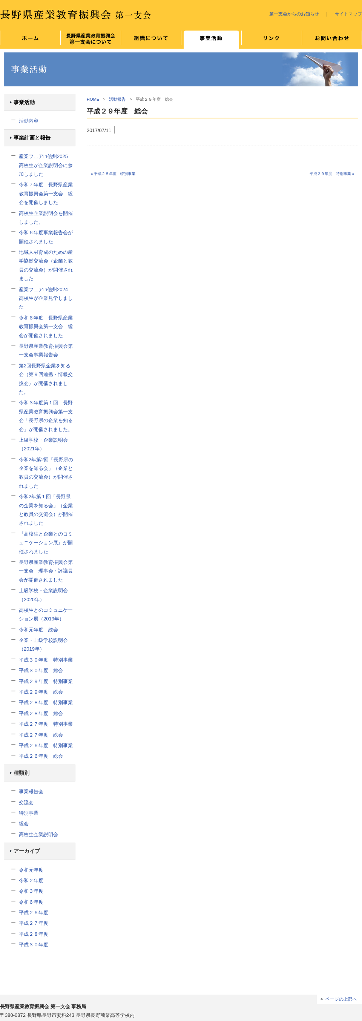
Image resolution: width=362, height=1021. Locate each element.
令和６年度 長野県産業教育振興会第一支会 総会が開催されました (46, 326)
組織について (151, 40)
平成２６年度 (33, 912)
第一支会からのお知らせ (294, 13)
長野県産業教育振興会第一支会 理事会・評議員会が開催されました (46, 571)
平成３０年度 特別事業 (46, 660)
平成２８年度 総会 (41, 713)
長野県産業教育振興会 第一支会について (90, 40)
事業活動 (24, 102)
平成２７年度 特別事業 (46, 724)
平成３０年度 (33, 944)
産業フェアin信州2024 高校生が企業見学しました (46, 298)
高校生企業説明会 (38, 834)
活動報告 (117, 99)
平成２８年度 (33, 934)
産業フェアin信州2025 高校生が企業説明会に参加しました (46, 165)
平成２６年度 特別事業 (46, 745)
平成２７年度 (33, 923)
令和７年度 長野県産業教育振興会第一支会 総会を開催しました (46, 193)
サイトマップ (348, 13)
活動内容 (28, 121)
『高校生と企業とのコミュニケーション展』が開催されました (46, 542)
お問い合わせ (332, 40)
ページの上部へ (341, 998)
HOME (93, 99)
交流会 (26, 802)
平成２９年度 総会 (41, 692)
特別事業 (28, 813)
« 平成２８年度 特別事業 (112, 174)
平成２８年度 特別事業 (46, 702)
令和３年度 (31, 891)
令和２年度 (31, 880)
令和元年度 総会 (38, 630)
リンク (271, 40)
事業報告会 (31, 791)
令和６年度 (31, 902)
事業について (211, 40)
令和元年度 (31, 870)
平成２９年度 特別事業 (46, 681)
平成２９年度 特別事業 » (332, 174)
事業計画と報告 (32, 138)
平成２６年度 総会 (41, 756)
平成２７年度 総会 (41, 735)
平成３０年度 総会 (41, 670)
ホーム (30, 40)
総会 (24, 823)
